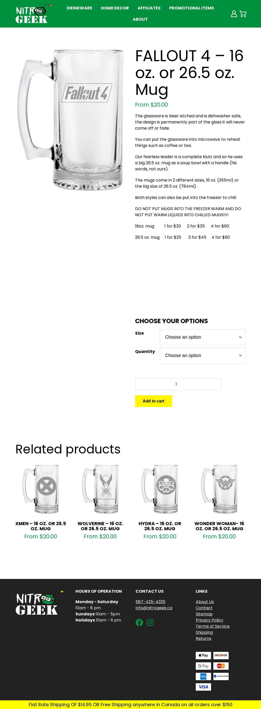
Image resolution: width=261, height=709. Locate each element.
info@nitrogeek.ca (154, 608)
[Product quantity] (178, 384)
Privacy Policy (209, 620)
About (140, 19)
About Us (205, 602)
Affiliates (149, 8)
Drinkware (79, 8)
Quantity (145, 351)
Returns (203, 638)
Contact (204, 608)
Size (139, 333)
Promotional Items (191, 8)
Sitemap (204, 614)
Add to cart (153, 401)
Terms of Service (213, 626)
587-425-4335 (150, 602)
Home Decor (115, 8)
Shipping (204, 632)
